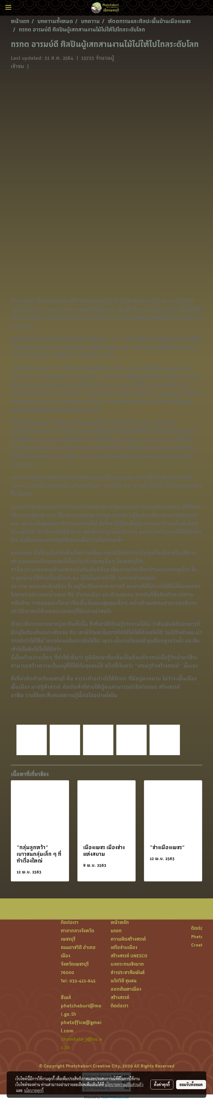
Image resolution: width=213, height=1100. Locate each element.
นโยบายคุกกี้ (34, 1090)
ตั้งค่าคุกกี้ (162, 1084)
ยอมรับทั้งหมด (191, 1084)
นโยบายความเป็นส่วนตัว (124, 1084)
